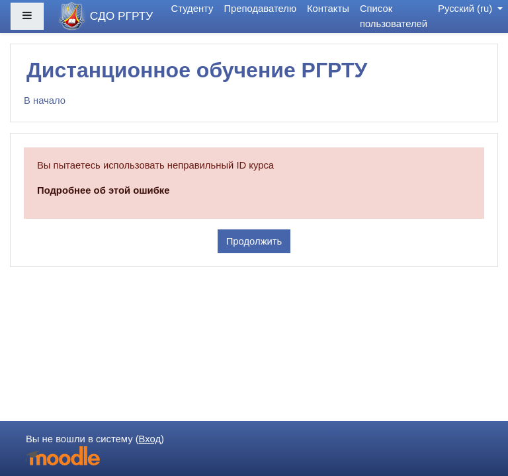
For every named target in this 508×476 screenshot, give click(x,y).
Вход (150, 439)
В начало (44, 100)
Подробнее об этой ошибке (103, 190)
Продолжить (254, 241)
